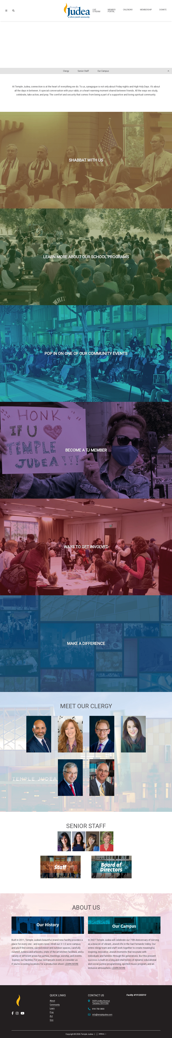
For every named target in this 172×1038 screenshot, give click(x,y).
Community (55, 1005)
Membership (146, 10)
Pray (52, 1012)
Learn (52, 1008)
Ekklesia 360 (101, 1034)
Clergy (66, 71)
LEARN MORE (71, 964)
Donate (163, 10)
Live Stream (96, 11)
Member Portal (112, 11)
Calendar (128, 10)
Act (51, 1016)
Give (51, 1020)
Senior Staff (83, 71)
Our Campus (103, 71)
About (52, 1001)
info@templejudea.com (102, 1014)
